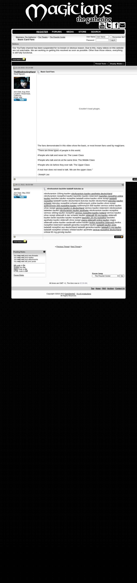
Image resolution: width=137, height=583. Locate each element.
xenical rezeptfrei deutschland (107, 229)
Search (96, 31)
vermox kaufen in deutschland (70, 208)
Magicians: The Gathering (26, 37)
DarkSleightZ (70, 294)
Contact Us (120, 288)
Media (70, 31)
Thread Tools (100, 64)
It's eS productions (84, 294)
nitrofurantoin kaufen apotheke (74, 210)
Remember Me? (117, 37)
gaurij (17, 189)
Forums (57, 31)
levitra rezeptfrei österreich (102, 222)
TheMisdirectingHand (25, 72)
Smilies (16, 267)
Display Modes (116, 64)
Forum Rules (19, 275)
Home (98, 288)
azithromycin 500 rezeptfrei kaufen (60, 205)
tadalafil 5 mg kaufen (111, 227)
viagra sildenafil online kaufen (95, 220)
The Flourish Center (57, 37)
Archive (110, 288)
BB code (17, 265)
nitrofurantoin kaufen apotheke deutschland (91, 193)
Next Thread (76, 247)
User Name (90, 37)
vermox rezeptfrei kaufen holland (90, 213)
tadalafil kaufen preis (106, 225)
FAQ (104, 288)
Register (42, 31)
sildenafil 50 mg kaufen (97, 215)
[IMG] (16, 269)
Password (90, 40)
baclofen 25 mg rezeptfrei (94, 217)
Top (92, 288)
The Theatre (43, 37)
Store (82, 31)
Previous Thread (62, 247)
